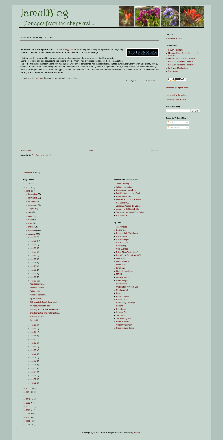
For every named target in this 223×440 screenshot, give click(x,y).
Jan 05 (34, 368)
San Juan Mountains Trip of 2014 (181, 62)
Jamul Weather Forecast (176, 99)
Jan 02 (34, 379)
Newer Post (26, 151)
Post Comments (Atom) (41, 155)
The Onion (120, 315)
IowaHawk (120, 268)
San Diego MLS (122, 203)
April (30, 223)
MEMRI (119, 274)
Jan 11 (34, 347)
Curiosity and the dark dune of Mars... (45, 309)
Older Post (154, 151)
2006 (28, 421)
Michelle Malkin (122, 277)
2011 (28, 403)
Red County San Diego (125, 303)
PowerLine (120, 293)
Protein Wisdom (122, 296)
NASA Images (122, 280)
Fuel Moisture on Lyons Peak (128, 193)
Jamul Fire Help (122, 184)
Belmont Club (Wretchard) (127, 233)
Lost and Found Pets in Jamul (128, 200)
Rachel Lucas (122, 300)
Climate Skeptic (122, 239)
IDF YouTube (121, 215)
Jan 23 (34, 266)
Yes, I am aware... (37, 284)
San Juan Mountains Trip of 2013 (181, 65)
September (33, 205)
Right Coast (121, 309)
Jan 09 (34, 354)
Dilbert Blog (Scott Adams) (127, 252)
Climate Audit (121, 236)
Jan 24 (34, 263)
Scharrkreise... (36, 291)
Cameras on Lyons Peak (126, 190)
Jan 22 (34, 270)
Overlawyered (122, 290)
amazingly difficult (68, 49)
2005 (28, 425)
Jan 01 (34, 383)
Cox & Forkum (122, 243)
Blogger (137, 432)
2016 (28, 191)
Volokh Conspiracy (124, 325)
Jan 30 (34, 241)
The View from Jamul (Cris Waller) (130, 212)
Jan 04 (34, 372)
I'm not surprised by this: (40, 306)
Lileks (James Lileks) (124, 271)
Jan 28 (34, 248)
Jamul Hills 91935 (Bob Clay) (128, 209)
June (30, 216)
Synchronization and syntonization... (45, 313)
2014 (28, 392)
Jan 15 (34, 332)
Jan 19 (34, 281)
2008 (28, 414)
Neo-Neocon (121, 284)
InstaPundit (121, 265)
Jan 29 (34, 244)
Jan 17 (34, 328)
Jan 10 (34, 350)
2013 (28, 396)
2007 (28, 417)
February (32, 230)
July (30, 212)
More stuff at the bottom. (176, 95)
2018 (28, 184)
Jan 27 (34, 252)
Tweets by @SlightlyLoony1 (177, 88)
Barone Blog (121, 230)
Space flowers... (36, 298)
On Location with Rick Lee (127, 287)
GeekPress (120, 258)
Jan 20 (34, 277)
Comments (173, 127)
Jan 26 (34, 255)
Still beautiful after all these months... (45, 302)
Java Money (173, 71)
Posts (171, 122)
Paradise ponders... (38, 295)
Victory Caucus (122, 322)
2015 (28, 388)
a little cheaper (36, 78)
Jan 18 (34, 325)
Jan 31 (34, 237)
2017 (28, 187)
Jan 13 (34, 339)
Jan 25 (34, 259)
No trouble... (35, 320)
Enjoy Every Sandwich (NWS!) (128, 255)
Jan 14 (34, 336)
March (31, 227)
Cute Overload (122, 249)
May (30, 220)
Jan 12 (34, 343)
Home (90, 151)
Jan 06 (34, 365)
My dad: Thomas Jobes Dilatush (181, 59)
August (31, 209)
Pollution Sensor (175, 39)
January (31, 234)
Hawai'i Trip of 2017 (176, 50)
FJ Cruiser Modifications (178, 68)
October (31, 201)
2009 (28, 410)
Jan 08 (34, 357)
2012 (28, 399)
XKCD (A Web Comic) (125, 328)
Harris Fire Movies (123, 196)
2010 (28, 406)
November (32, 198)
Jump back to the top (31, 173)
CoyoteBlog (121, 246)
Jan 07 (34, 361)
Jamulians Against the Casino (128, 206)
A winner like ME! (37, 317)
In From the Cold (123, 262)
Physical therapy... (37, 288)
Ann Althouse (121, 227)
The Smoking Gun (123, 318)
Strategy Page (122, 312)
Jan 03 (34, 376)
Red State (120, 306)
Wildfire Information (124, 187)
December (32, 194)
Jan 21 (34, 273)
